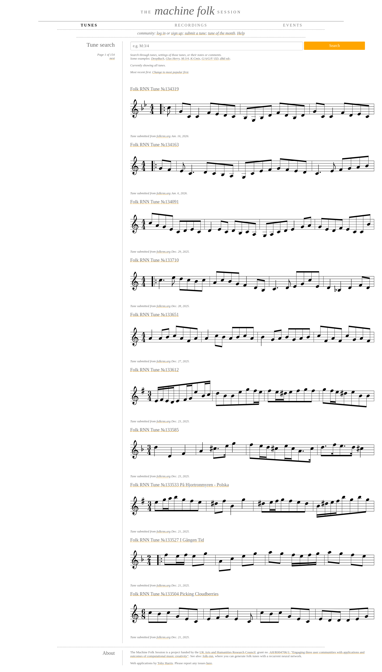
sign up (176, 33)
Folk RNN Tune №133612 (154, 369)
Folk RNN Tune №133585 (154, 429)
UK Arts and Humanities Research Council (228, 652)
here (209, 663)
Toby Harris (165, 663)
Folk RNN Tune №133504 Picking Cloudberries (174, 593)
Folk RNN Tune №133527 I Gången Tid (167, 539)
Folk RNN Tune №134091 (154, 201)
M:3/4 (185, 58)
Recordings (191, 25)
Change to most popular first (170, 72)
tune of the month (221, 33)
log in (161, 33)
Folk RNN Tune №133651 (154, 314)
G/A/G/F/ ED (210, 58)
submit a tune (195, 33)
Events (293, 25)
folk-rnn (208, 656)
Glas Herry (173, 58)
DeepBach (157, 58)
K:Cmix (195, 58)
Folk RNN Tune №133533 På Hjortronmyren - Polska (179, 484)
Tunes (89, 25)
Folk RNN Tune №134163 (154, 144)
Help (241, 33)
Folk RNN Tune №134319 (154, 88)
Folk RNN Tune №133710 (154, 260)
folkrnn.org (164, 136)
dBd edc (225, 58)
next (112, 58)
